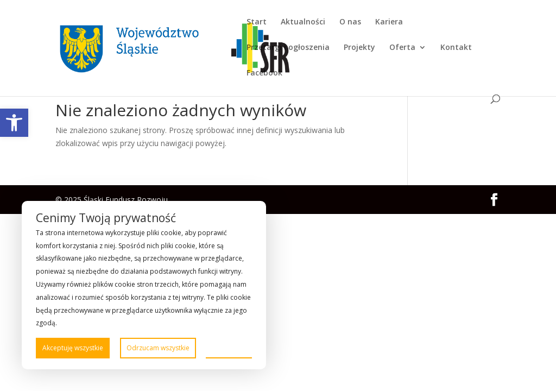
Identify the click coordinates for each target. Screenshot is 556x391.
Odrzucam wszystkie (158, 347)
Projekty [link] (359, 47)
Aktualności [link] (303, 22)
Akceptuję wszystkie (72, 347)
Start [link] (257, 22)
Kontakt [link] (456, 47)
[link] (14, 123)
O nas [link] (350, 22)
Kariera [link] (389, 22)
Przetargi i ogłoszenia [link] (288, 47)
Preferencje (229, 347)
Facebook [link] (264, 73)
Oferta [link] (402, 47)
